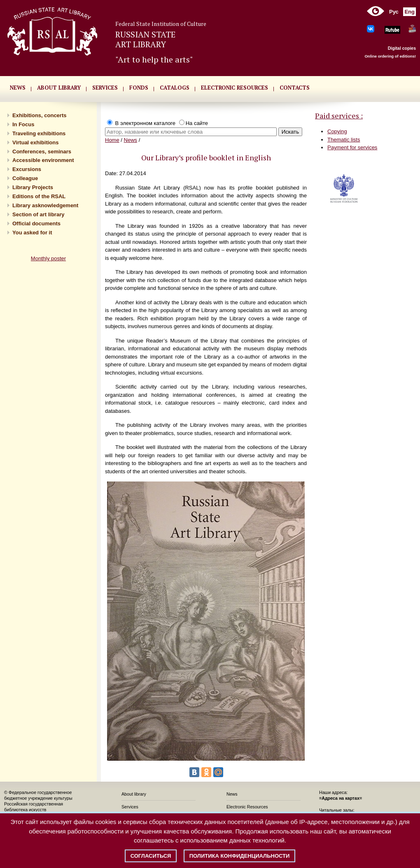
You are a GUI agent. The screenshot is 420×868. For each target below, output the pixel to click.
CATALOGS (174, 87)
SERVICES (105, 87)
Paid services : (339, 115)
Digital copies (402, 48)
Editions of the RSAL (38, 196)
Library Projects (32, 187)
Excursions (26, 169)
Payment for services (352, 147)
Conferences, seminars (41, 151)
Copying (337, 131)
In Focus (23, 124)
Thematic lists (343, 140)
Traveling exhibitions (38, 133)
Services (129, 806)
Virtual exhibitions (35, 142)
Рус (394, 12)
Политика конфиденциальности (239, 856)
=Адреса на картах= (340, 798)
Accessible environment (43, 160)
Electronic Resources (247, 806)
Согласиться (151, 856)
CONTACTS (295, 87)
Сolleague (25, 178)
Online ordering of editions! (390, 56)
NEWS (18, 87)
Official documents (36, 223)
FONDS (138, 87)
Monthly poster (48, 258)
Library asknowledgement (45, 205)
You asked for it (32, 232)
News (131, 140)
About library (59, 87)
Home (112, 140)
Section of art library (38, 214)
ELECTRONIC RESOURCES (234, 87)
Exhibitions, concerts (39, 115)
